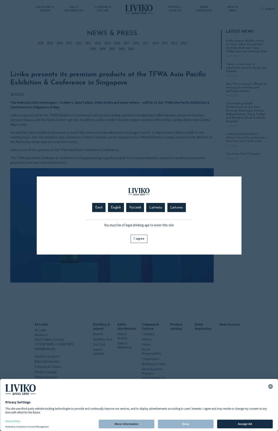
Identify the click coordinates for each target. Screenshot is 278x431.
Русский (135, 207)
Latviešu (155, 207)
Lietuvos (176, 207)
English (116, 207)
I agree (139, 239)
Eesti (99, 207)
